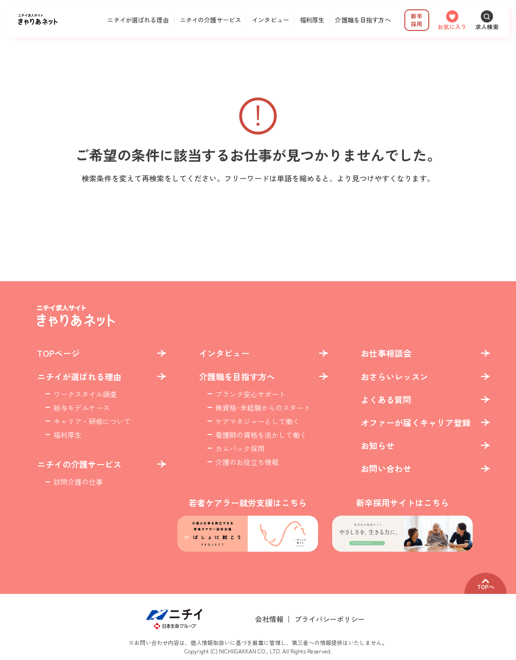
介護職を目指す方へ (362, 19)
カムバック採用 (240, 448)
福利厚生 (312, 19)
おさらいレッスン (394, 376)
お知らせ (378, 445)
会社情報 (269, 619)
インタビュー (270, 19)
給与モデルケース (81, 407)
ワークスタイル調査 (85, 394)
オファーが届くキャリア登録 (415, 422)
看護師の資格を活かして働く (261, 435)
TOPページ (58, 353)
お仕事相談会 (386, 353)
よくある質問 (386, 399)
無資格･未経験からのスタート (263, 407)
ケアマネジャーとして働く (257, 421)
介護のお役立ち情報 (247, 462)
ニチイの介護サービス (210, 19)
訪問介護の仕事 (78, 482)
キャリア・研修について (92, 421)
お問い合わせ (386, 468)
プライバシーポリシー (330, 619)
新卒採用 (416, 20)
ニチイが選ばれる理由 (137, 19)
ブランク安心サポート (250, 394)
